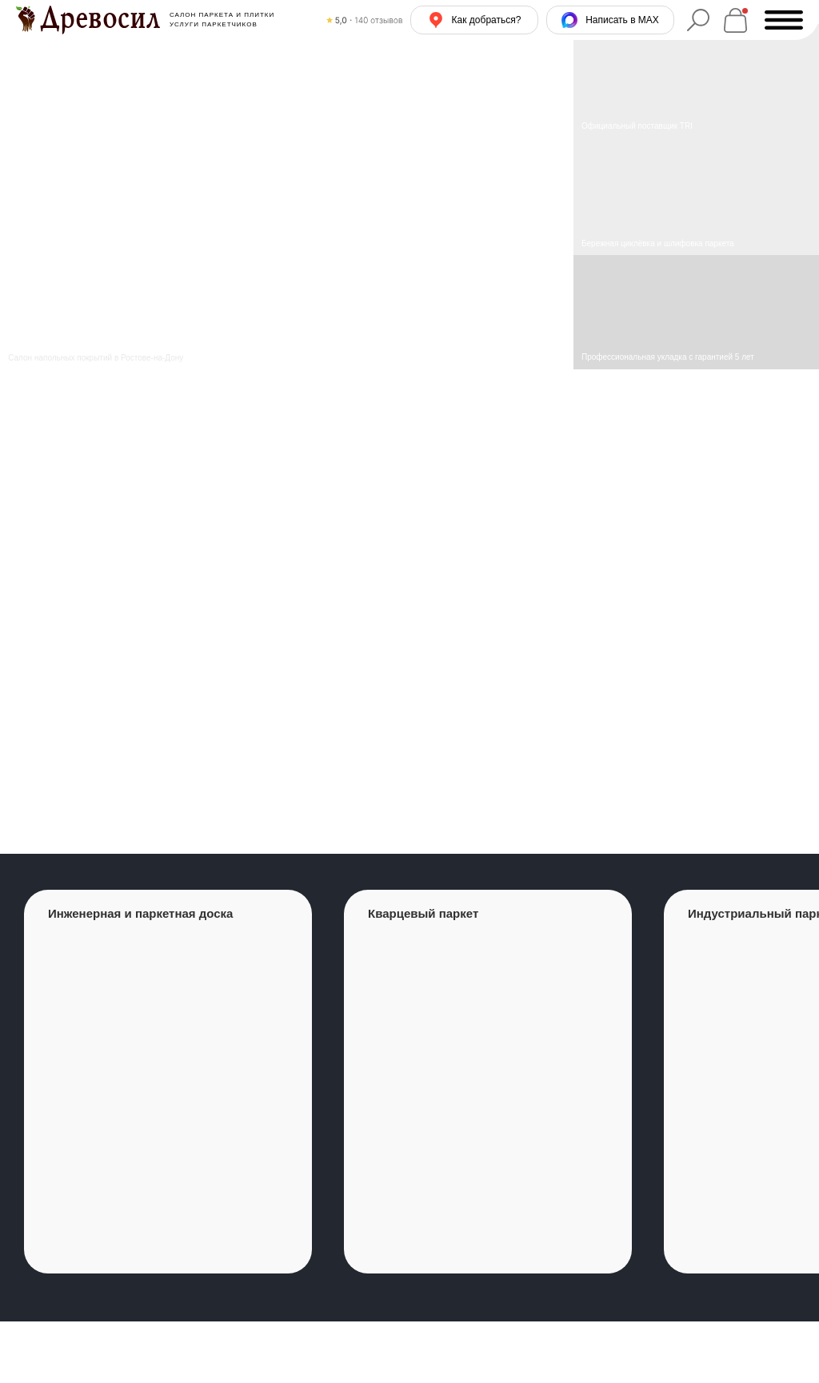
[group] (168, 1081)
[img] (696, 197)
